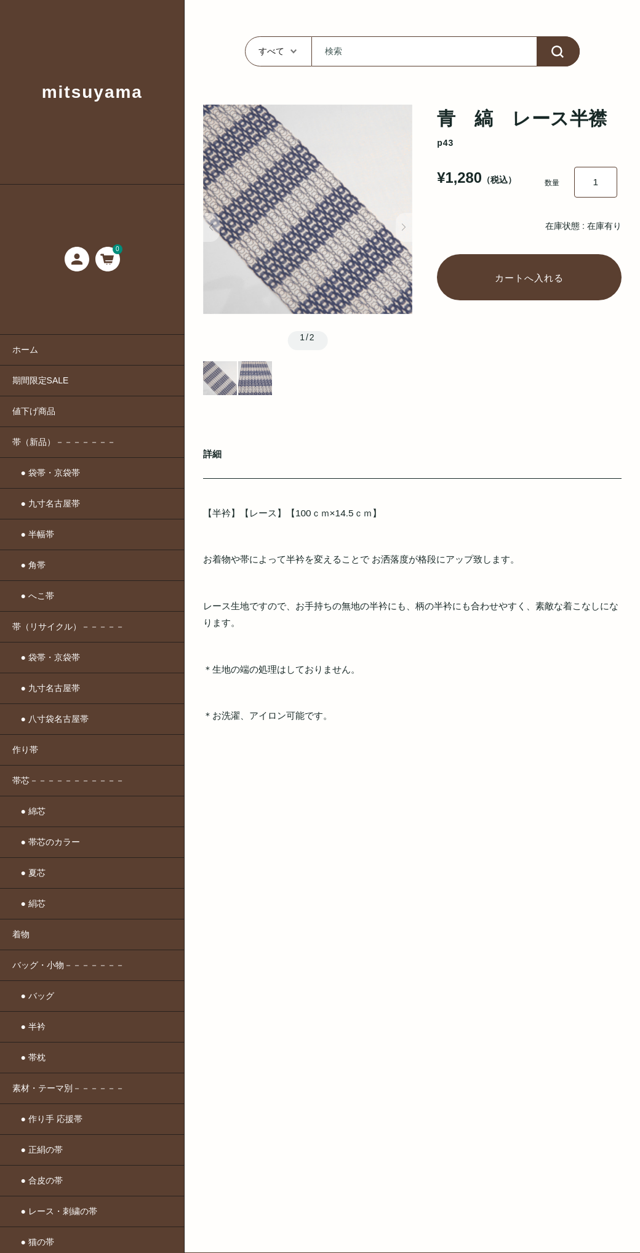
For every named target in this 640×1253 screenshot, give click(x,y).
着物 (21, 934)
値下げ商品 (33, 411)
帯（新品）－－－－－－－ (64, 442)
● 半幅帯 (33, 534)
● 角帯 (29, 565)
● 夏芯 (29, 873)
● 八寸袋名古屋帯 (50, 719)
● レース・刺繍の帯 (54, 1211)
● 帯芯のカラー (46, 842)
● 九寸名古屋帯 (46, 503)
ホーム (25, 349)
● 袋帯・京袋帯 (46, 473)
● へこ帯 (33, 596)
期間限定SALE (40, 380)
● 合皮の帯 (37, 1180)
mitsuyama (92, 92)
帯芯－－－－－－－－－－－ (68, 780)
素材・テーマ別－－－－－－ (68, 1088)
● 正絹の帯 (37, 1150)
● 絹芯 (29, 903)
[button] (211, 227)
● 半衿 (29, 1026)
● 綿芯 (29, 811)
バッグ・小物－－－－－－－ (68, 965)
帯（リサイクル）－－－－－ (68, 626)
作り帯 (25, 750)
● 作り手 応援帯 (47, 1119)
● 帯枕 (29, 1057)
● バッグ (33, 996)
